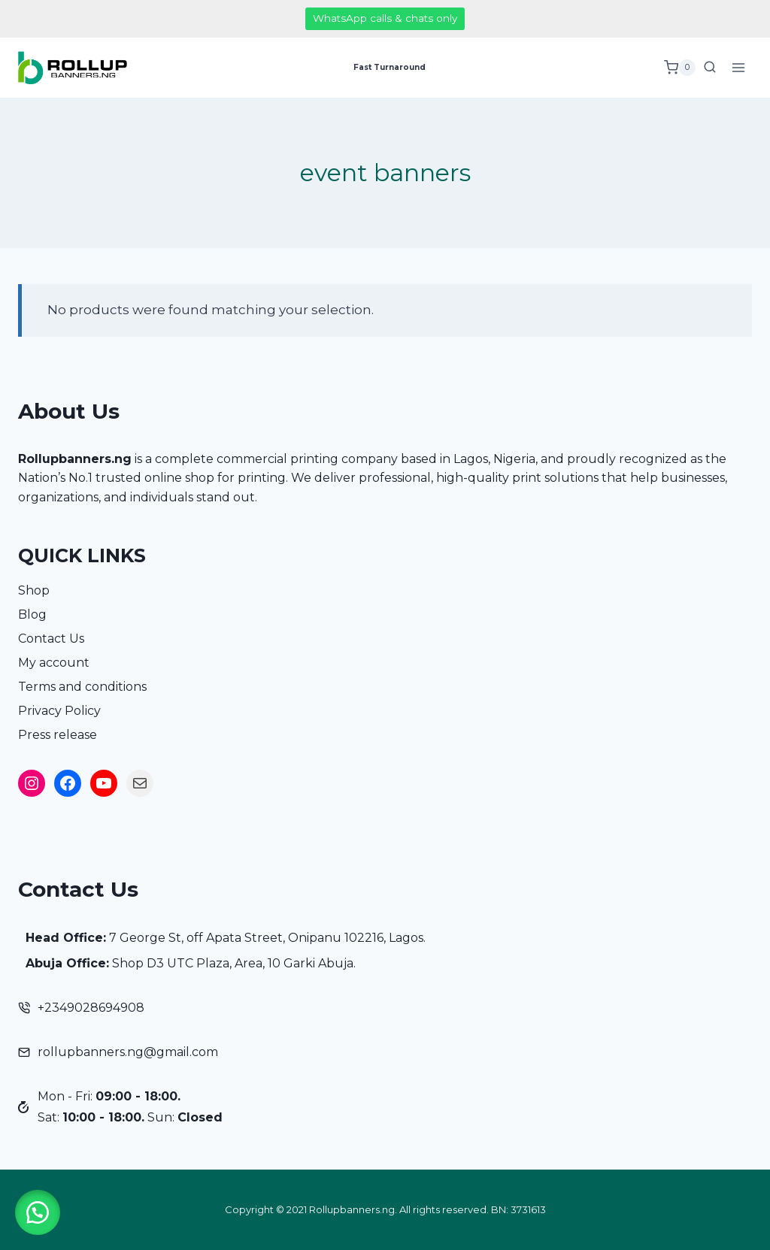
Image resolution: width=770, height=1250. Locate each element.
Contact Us (51, 638)
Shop (34, 590)
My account (53, 662)
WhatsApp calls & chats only (385, 18)
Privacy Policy (59, 711)
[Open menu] (738, 67)
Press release (57, 735)
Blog (32, 614)
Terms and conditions (82, 686)
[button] (37, 1212)
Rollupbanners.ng (75, 459)
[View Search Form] (710, 67)
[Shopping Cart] (680, 67)
